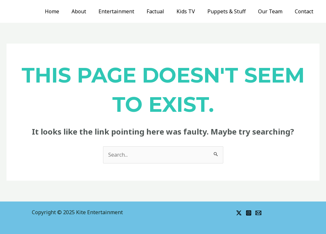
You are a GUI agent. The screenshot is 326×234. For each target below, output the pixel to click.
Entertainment (127, 11)
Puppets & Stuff (231, 11)
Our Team (273, 11)
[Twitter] (239, 213)
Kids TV (192, 11)
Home (66, 11)
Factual (164, 11)
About (91, 11)
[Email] (258, 213)
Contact (305, 11)
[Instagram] (249, 213)
